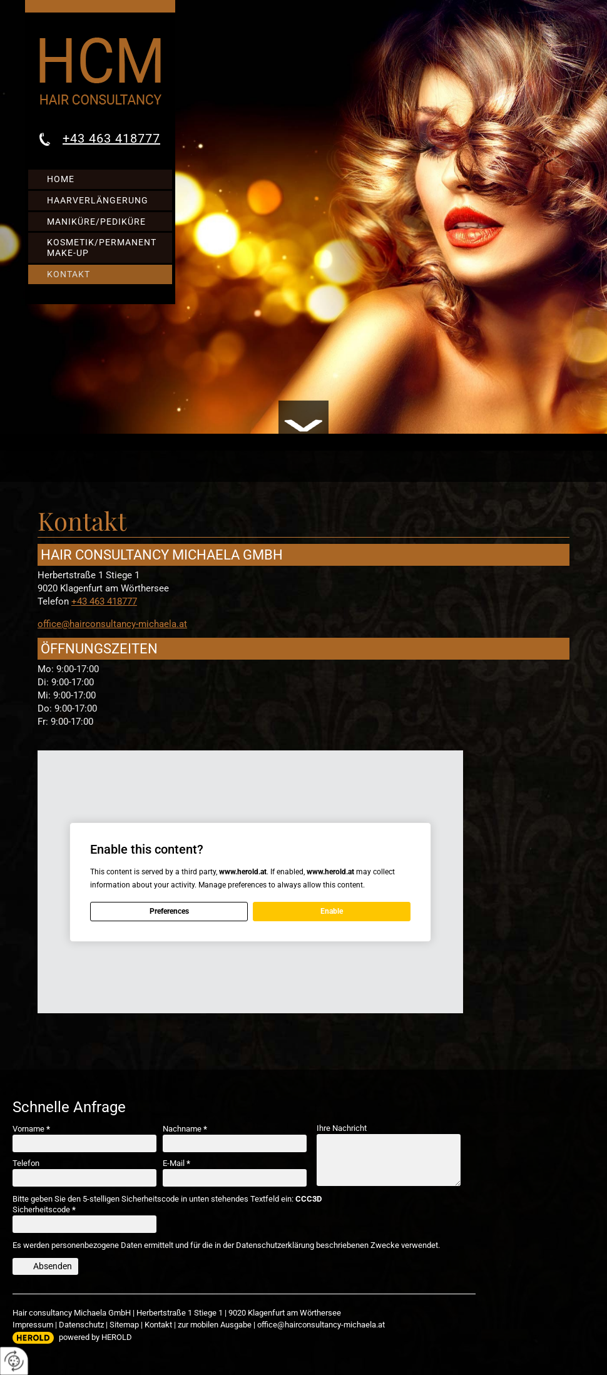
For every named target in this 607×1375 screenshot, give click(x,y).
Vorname (31, 1128)
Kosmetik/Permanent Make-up (101, 247)
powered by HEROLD (95, 1337)
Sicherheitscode (44, 1209)
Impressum (33, 1324)
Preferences (169, 911)
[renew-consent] (14, 1361)
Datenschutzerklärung (275, 1245)
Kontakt (68, 274)
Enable (331, 911)
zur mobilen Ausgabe (215, 1324)
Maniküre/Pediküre (96, 222)
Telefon (26, 1163)
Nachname (185, 1128)
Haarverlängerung (97, 200)
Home (60, 179)
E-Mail (176, 1163)
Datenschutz (81, 1324)
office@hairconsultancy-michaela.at (112, 624)
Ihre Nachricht (342, 1128)
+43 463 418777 (111, 138)
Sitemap (124, 1324)
